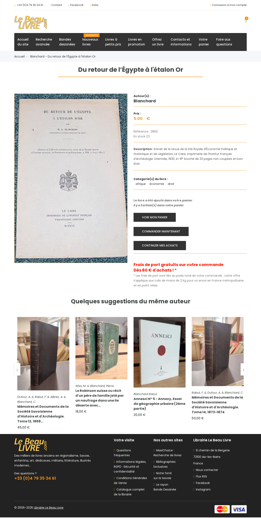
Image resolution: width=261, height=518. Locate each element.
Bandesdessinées (67, 42)
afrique (141, 184)
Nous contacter (205, 470)
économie (157, 184)
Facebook (77, 5)
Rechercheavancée (44, 42)
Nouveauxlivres (91, 40)
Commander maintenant (161, 231)
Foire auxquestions (224, 42)
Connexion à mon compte (229, 5)
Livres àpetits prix (113, 42)
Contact (56, 5)
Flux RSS (200, 477)
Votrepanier (204, 42)
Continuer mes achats (160, 245)
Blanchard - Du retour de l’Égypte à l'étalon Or (63, 57)
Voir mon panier (155, 217)
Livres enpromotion (136, 42)
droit (171, 184)
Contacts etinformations (181, 42)
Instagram (202, 490)
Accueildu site (23, 42)
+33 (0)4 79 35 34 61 (30, 5)
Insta (95, 5)
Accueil (20, 57)
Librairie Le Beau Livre (48, 508)
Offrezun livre (158, 42)
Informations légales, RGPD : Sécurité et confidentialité (130, 467)
